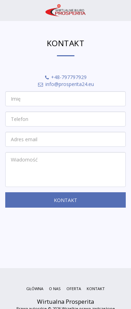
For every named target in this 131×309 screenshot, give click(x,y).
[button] (8, 10)
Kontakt (65, 200)
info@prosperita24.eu (65, 84)
